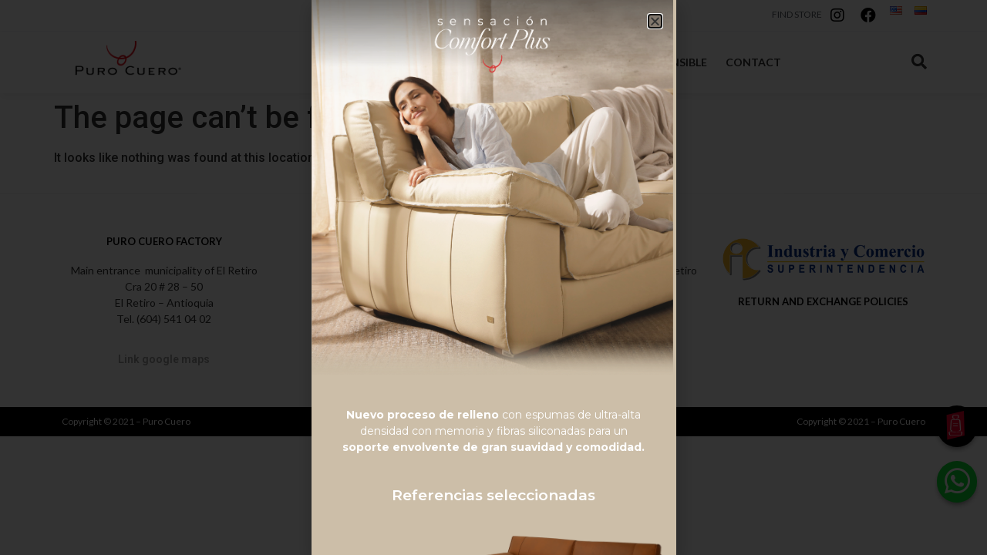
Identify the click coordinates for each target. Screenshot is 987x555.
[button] (655, 21)
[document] (493, 277)
